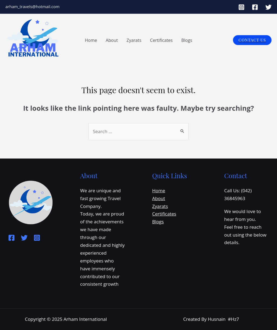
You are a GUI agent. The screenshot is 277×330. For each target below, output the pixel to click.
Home (91, 40)
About (112, 40)
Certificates (161, 40)
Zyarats (134, 40)
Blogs (186, 40)
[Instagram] (241, 7)
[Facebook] (255, 7)
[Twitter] (268, 7)
